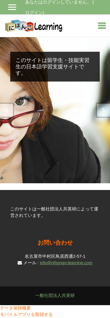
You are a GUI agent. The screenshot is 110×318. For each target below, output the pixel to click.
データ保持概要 (15, 308)
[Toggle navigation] (102, 25)
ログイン (34, 12)
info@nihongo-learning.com (66, 262)
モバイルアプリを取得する (26, 314)
